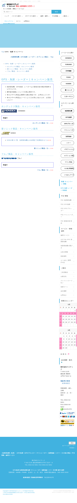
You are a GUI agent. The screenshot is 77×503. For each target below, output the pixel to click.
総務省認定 (66, 383)
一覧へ (41, 123)
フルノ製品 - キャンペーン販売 (18, 71)
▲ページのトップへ (69, 445)
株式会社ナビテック (17, 491)
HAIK (73, 492)
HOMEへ (73, 448)
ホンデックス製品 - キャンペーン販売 (20, 66)
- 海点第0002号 (38, 477)
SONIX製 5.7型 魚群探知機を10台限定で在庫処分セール (29, 140)
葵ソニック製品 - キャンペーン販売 (19, 69)
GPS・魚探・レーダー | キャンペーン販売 (20, 63)
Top (2, 52)
